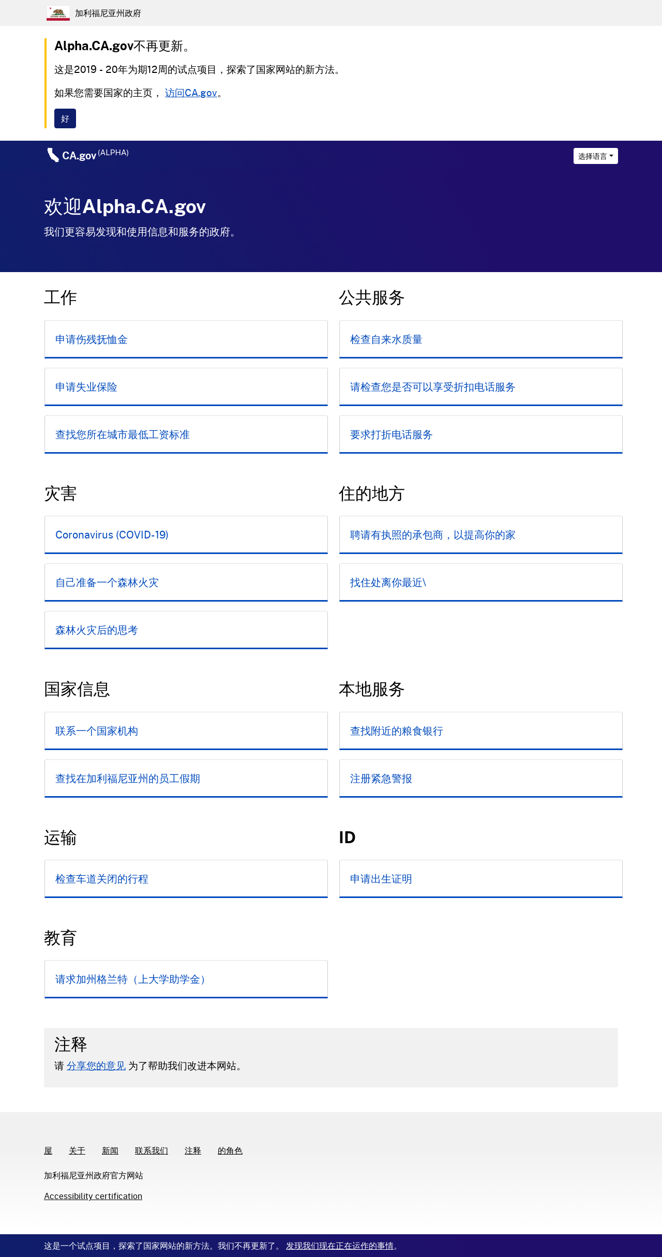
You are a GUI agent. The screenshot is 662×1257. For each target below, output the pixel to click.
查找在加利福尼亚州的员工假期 (127, 778)
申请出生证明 (381, 878)
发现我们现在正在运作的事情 (340, 1245)
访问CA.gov (191, 92)
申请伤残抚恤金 (91, 339)
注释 (193, 1150)
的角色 (230, 1150)
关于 (77, 1150)
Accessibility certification (93, 1196)
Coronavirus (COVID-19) (112, 534)
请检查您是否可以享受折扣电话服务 (433, 386)
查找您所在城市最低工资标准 (122, 434)
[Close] (65, 118)
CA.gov (95, 155)
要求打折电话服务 (391, 434)
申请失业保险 (86, 386)
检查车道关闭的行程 (101, 878)
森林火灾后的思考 (96, 629)
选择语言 (592, 156)
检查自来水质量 (386, 339)
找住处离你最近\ (388, 582)
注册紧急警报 (381, 778)
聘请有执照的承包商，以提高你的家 (433, 534)
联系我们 (151, 1150)
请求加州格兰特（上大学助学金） (132, 978)
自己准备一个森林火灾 (107, 582)
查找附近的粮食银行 (396, 730)
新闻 (110, 1150)
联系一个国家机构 (96, 730)
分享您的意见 (96, 1065)
